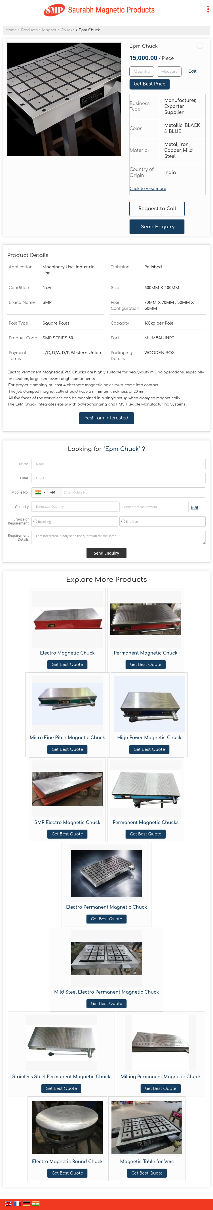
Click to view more (148, 189)
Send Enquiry (157, 226)
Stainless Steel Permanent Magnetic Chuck (61, 1076)
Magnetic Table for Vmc (147, 1161)
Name (24, 463)
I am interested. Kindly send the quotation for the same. (118, 537)
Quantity (22, 506)
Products (29, 30)
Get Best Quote (67, 665)
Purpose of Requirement (18, 521)
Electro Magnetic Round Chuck (67, 1161)
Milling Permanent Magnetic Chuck (161, 1076)
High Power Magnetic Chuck (149, 737)
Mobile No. (20, 492)
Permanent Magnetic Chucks (145, 822)
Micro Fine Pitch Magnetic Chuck (67, 737)
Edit (192, 71)
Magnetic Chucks (58, 30)
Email (24, 478)
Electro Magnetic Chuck (67, 653)
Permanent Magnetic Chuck (146, 653)
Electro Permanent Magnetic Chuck (106, 907)
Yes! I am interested (106, 418)
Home (11, 30)
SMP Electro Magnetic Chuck (67, 822)
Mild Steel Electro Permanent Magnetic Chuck (106, 992)
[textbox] (169, 71)
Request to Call (157, 208)
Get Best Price (149, 84)
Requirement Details (18, 538)
